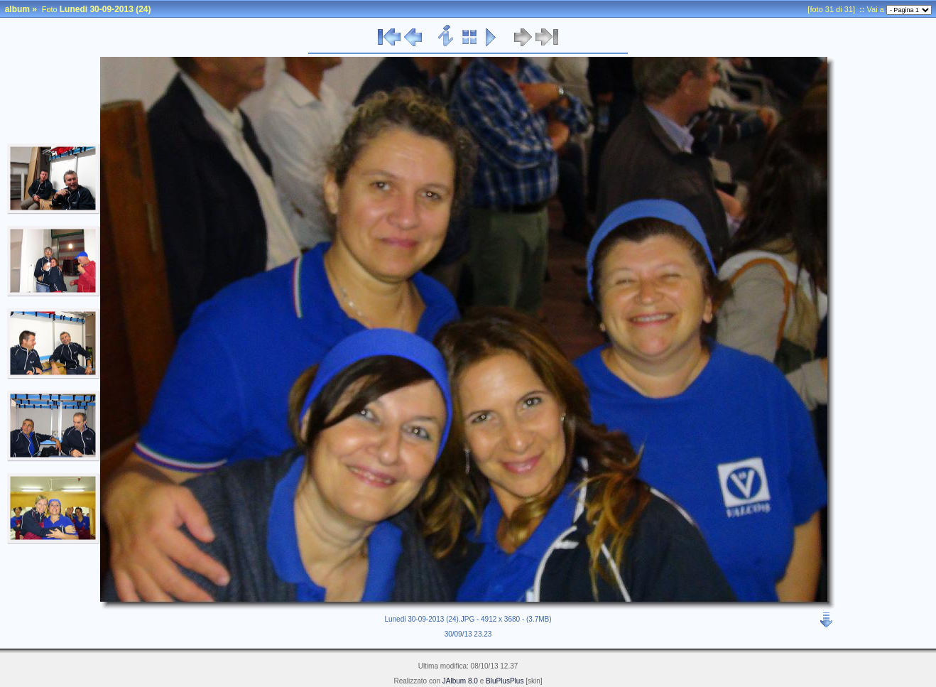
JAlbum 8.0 (460, 681)
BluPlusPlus (504, 681)
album (17, 9)
